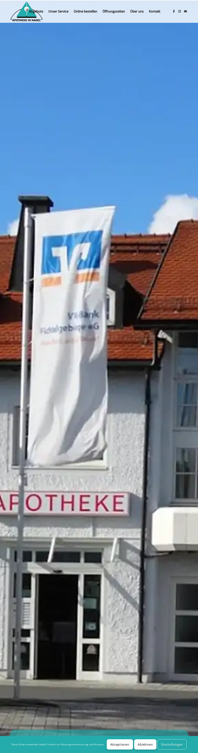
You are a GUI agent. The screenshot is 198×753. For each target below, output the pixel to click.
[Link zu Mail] (185, 11)
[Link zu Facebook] (174, 11)
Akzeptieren (119, 744)
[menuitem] (36, 11)
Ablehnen (145, 744)
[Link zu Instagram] (180, 11)
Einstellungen (172, 744)
